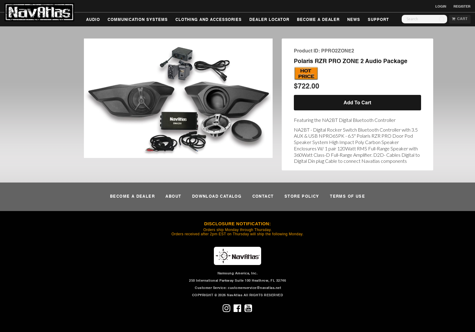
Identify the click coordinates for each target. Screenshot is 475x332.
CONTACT (263, 197)
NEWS (353, 20)
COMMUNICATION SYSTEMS (138, 20)
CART (459, 19)
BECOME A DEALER (318, 20)
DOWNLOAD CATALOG (216, 197)
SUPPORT (378, 20)
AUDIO (93, 20)
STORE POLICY (301, 197)
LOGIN (440, 6)
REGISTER (461, 6)
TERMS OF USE (347, 197)
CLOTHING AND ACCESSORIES (208, 20)
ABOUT (173, 197)
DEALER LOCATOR (269, 20)
